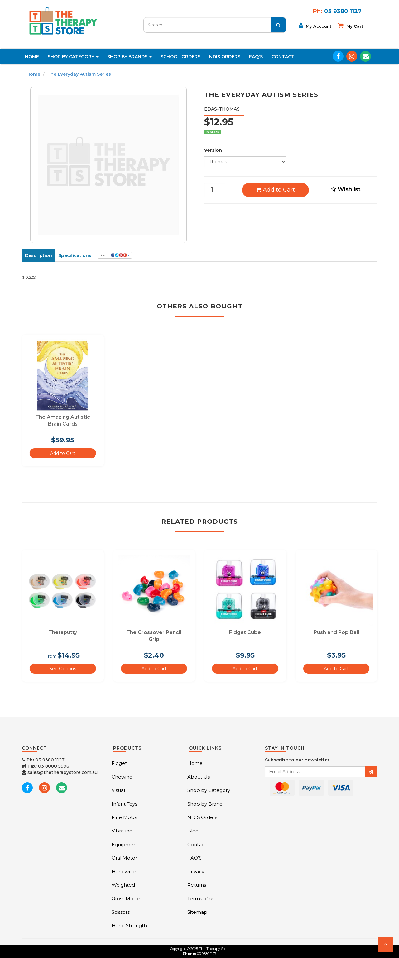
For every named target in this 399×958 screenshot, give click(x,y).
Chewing (122, 777)
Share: (114, 255)
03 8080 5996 (45, 766)
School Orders (180, 57)
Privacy (195, 872)
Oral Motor (124, 858)
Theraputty (62, 632)
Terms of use (202, 899)
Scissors (121, 912)
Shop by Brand (205, 804)
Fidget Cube (245, 632)
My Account (315, 25)
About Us (198, 777)
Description (38, 255)
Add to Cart (275, 189)
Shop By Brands (129, 57)
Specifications (74, 255)
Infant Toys (124, 804)
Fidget (119, 763)
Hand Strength (129, 925)
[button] (385, 944)
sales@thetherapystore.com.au (60, 772)
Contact (283, 57)
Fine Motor (125, 817)
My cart (350, 25)
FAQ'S (256, 57)
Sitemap (197, 912)
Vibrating (122, 831)
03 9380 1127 (43, 760)
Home (32, 57)
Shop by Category (208, 790)
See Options (62, 668)
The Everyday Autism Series (79, 74)
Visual (118, 790)
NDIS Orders (224, 57)
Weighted (123, 885)
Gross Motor (126, 899)
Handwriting (126, 872)
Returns (196, 885)
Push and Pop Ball (336, 632)
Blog (193, 831)
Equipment (125, 844)
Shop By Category (73, 57)
